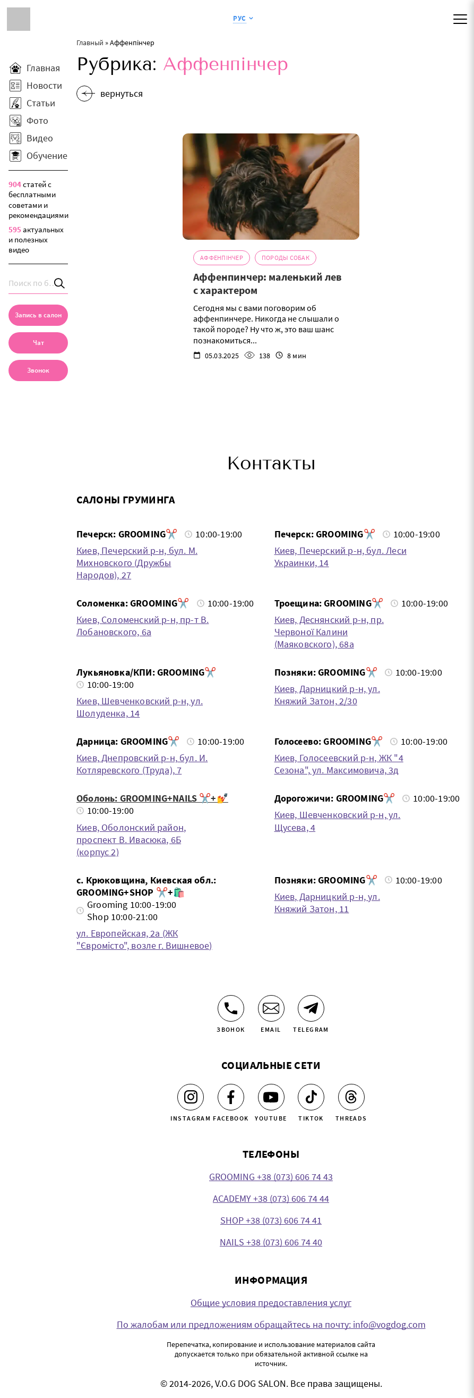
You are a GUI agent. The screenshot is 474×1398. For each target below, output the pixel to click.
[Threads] (351, 1097)
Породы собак (285, 258)
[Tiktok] (311, 1097)
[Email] (271, 1008)
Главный (90, 42)
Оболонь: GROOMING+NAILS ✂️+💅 (152, 798)
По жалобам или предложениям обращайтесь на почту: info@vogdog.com (271, 1324)
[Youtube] (271, 1097)
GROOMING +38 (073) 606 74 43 (271, 1176)
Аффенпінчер (221, 258)
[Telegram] (311, 1008)
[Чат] (38, 342)
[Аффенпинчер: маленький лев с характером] (271, 186)
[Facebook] (231, 1097)
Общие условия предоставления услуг (271, 1302)
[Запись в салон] (38, 315)
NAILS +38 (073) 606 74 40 (271, 1242)
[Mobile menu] (460, 19)
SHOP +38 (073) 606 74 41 (271, 1220)
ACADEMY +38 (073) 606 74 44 (271, 1198)
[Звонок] (231, 1008)
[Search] (60, 283)
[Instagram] (190, 1097)
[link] (38, 370)
